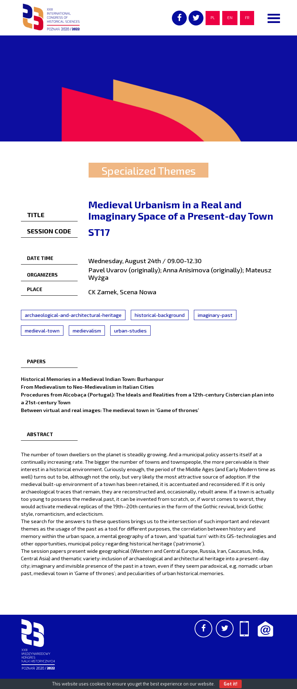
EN (229, 18)
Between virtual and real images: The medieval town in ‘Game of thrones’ (110, 410)
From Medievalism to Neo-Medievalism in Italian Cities (87, 386)
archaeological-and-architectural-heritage (73, 315)
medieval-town (42, 331)
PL (213, 18)
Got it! (230, 684)
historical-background (160, 315)
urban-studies (130, 331)
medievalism (87, 331)
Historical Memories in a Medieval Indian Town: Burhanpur (92, 379)
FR (247, 18)
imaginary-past (215, 315)
